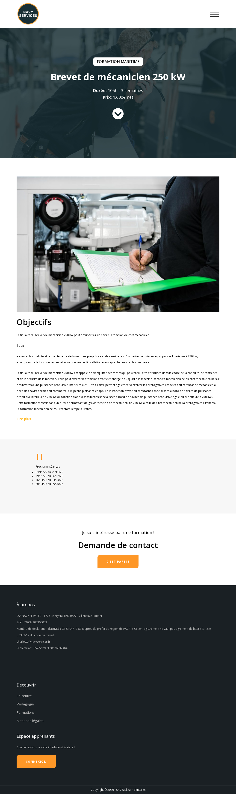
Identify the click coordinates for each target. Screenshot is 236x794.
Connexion (36, 762)
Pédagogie (25, 704)
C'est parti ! (118, 562)
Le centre (24, 695)
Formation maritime (118, 61)
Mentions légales (30, 720)
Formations (26, 712)
